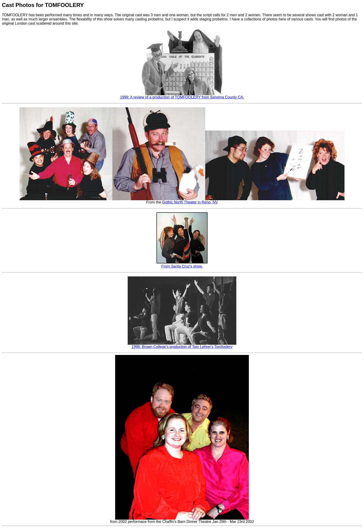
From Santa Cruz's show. (182, 266)
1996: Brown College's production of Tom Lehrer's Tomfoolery (181, 347)
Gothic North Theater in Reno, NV (190, 202)
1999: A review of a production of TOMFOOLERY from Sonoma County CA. (182, 97)
